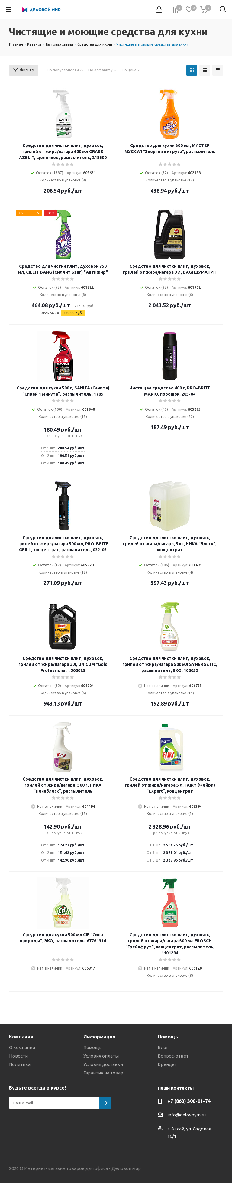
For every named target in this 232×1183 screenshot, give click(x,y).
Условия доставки (103, 1064)
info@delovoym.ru (186, 1114)
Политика (20, 1064)
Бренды (167, 1064)
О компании (22, 1047)
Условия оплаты (101, 1055)
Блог (163, 1047)
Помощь (92, 1047)
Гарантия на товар (103, 1072)
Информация (99, 1036)
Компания (21, 1036)
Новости (18, 1055)
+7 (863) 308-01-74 (189, 1101)
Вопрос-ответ (173, 1055)
